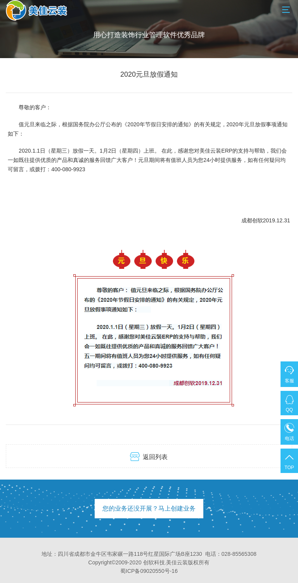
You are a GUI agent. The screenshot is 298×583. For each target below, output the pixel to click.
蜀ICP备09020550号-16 (149, 571)
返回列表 (149, 456)
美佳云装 (177, 562)
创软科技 (154, 562)
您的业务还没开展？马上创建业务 (149, 508)
